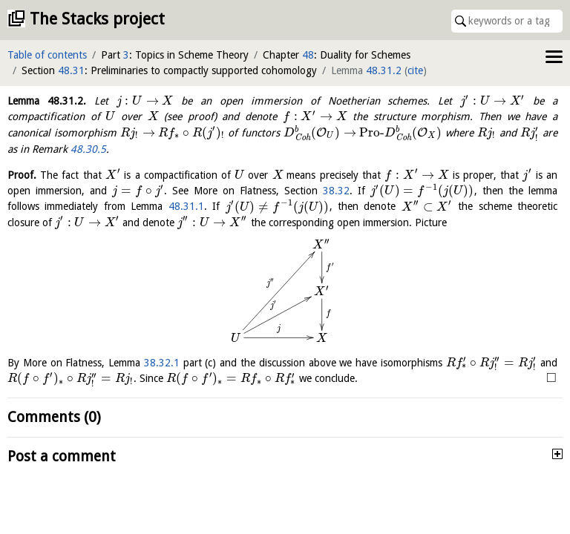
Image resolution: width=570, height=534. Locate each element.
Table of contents (47, 55)
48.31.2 (384, 70)
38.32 (336, 191)
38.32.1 (162, 363)
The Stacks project (97, 19)
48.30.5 (88, 149)
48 (308, 55)
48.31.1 (186, 207)
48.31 (71, 70)
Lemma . (46, 101)
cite (415, 70)
